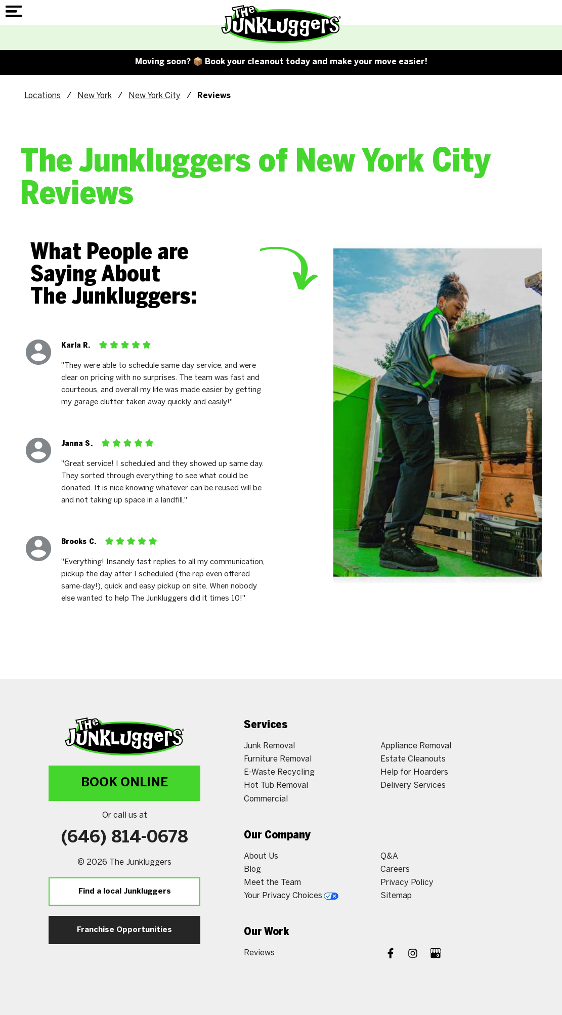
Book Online (124, 783)
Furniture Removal (278, 759)
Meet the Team (272, 882)
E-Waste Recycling (279, 772)
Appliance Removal (415, 746)
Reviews (259, 953)
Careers (395, 869)
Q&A (389, 856)
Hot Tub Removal (276, 785)
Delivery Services (413, 785)
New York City (154, 96)
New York (94, 96)
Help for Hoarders (414, 772)
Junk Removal (269, 746)
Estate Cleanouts (413, 759)
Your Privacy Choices (291, 896)
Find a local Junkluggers (124, 891)
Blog (252, 869)
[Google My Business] (435, 954)
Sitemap (396, 896)
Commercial (266, 799)
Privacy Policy (407, 882)
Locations (42, 96)
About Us (261, 856)
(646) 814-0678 (124, 837)
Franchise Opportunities (124, 930)
